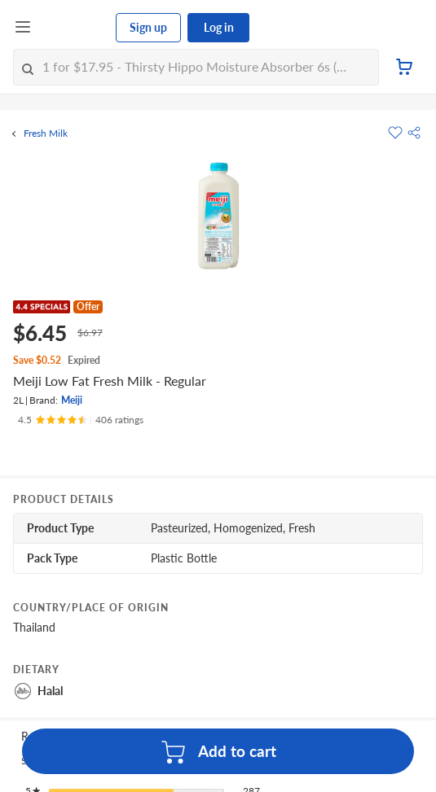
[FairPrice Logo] (74, 27)
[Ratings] (80, 420)
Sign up (148, 27)
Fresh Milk (46, 133)
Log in (219, 27)
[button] (414, 133)
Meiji (71, 400)
